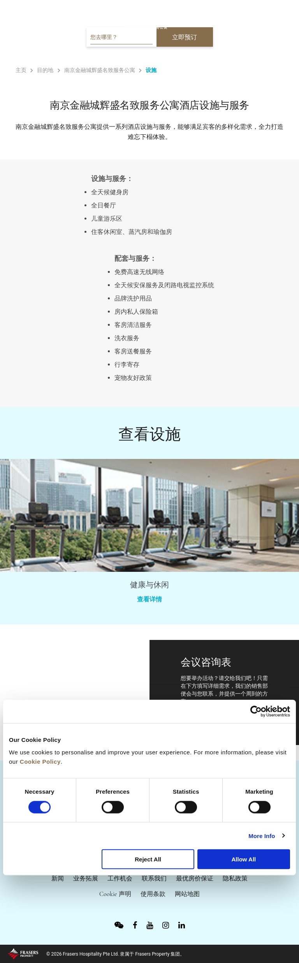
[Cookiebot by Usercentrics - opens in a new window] (256, 711)
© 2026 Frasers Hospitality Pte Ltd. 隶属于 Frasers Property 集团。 (115, 954)
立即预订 (184, 37)
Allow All (243, 859)
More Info (261, 835)
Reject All (148, 859)
